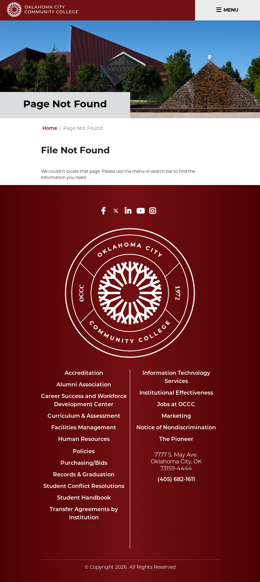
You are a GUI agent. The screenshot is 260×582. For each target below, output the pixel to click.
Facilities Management (83, 428)
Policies (84, 452)
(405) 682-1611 (176, 480)
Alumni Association (83, 385)
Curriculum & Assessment (83, 416)
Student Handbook (84, 498)
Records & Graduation (83, 475)
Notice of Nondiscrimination (176, 428)
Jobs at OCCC (176, 405)
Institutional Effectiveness (176, 393)
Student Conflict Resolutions (83, 486)
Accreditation (84, 373)
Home (49, 128)
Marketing (176, 416)
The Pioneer (176, 439)
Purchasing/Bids (83, 463)
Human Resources (84, 439)
